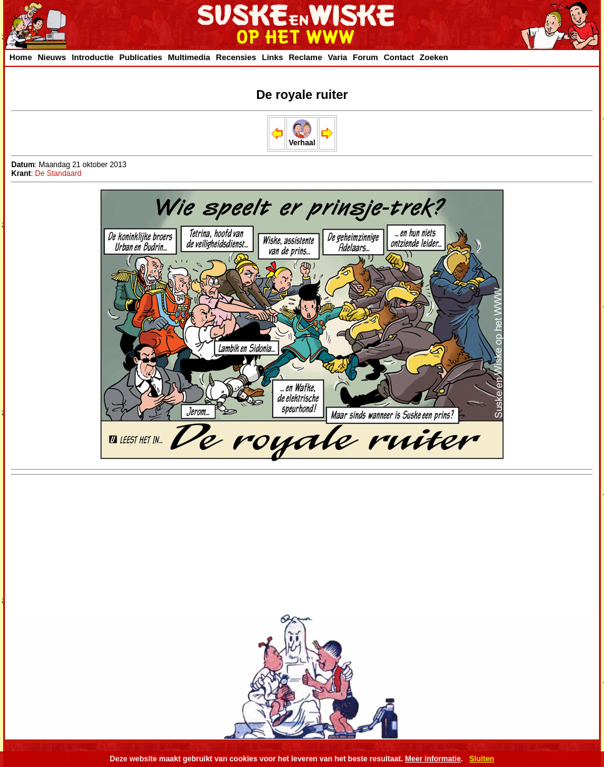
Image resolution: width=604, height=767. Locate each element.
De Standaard (58, 173)
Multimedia (189, 57)
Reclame (305, 57)
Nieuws (52, 57)
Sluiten (481, 758)
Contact (399, 57)
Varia (337, 57)
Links (272, 57)
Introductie (93, 57)
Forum (365, 57)
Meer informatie (433, 758)
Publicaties (141, 57)
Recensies (236, 57)
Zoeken (434, 57)
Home (20, 57)
